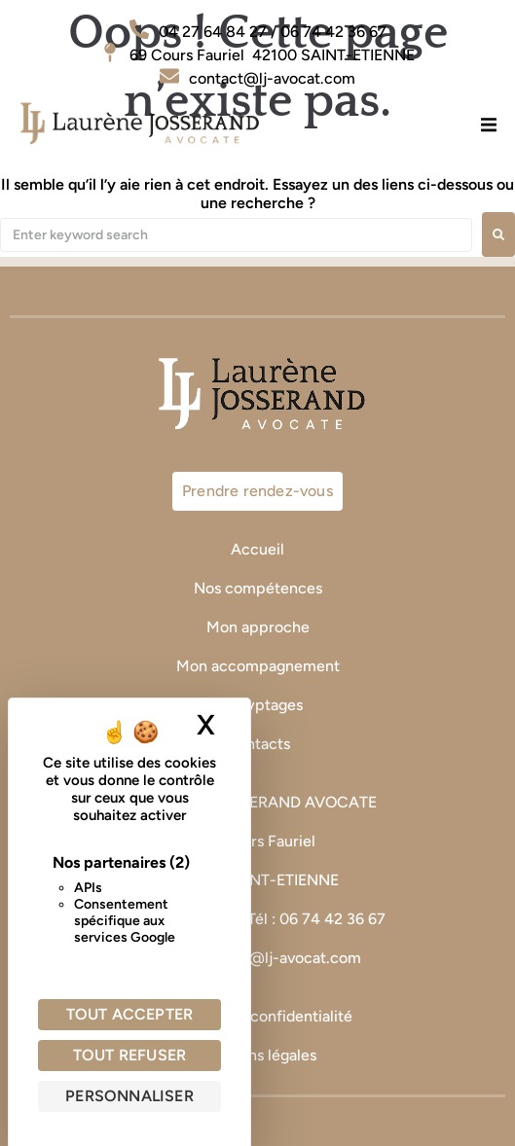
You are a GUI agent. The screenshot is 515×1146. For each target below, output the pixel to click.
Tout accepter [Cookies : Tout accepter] (130, 1014)
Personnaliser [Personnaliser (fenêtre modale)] (129, 1096)
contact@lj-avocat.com (278, 958)
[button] (488, 124)
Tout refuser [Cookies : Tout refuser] (129, 1055)
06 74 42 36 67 (334, 919)
